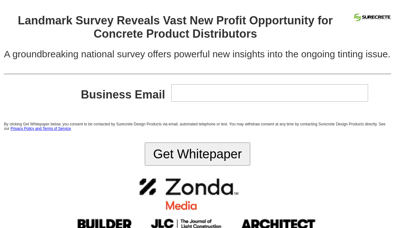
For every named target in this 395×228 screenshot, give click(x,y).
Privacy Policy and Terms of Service (186, 69)
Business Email (129, 42)
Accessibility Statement (221, 134)
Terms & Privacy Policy (186, 134)
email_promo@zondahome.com (261, 138)
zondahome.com (224, 138)
